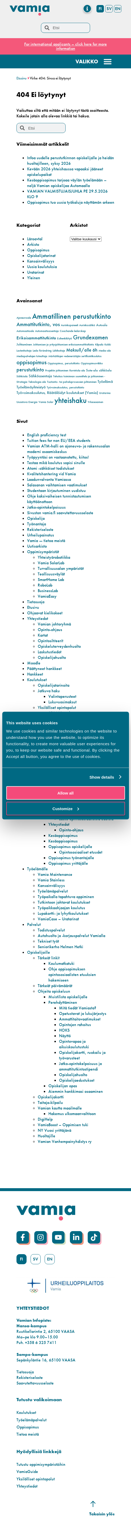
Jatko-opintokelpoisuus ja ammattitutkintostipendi (80, 1066)
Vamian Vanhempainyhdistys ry (65, 1141)
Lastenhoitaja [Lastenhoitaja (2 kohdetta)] (24, 350)
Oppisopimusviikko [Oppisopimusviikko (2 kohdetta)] (92, 363)
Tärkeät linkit (49, 958)
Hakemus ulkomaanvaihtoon (72, 1113)
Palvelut (34, 924)
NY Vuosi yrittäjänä (54, 1130)
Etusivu (21, 78)
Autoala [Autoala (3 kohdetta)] (101, 325)
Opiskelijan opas (62, 1086)
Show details (102, 777)
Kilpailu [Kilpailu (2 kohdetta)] (99, 344)
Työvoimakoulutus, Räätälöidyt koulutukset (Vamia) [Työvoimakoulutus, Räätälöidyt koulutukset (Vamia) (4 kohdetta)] (57, 392)
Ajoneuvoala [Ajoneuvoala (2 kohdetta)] (23, 317)
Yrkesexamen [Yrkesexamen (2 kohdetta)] (95, 402)
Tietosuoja (35, 602)
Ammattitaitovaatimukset (79, 1019)
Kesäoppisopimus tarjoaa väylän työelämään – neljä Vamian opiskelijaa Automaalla (67, 182)
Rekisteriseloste (40, 529)
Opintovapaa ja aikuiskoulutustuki (74, 1044)
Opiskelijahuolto (52, 657)
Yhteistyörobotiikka (54, 557)
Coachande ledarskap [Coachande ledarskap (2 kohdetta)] (73, 331)
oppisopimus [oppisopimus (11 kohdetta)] (31, 362)
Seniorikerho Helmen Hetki (60, 946)
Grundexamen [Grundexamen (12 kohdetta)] (90, 337)
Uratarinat (35, 272)
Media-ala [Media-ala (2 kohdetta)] (105, 350)
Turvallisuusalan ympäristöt (61, 568)
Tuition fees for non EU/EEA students (58, 440)
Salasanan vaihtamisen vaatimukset (57, 485)
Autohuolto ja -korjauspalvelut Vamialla (71, 935)
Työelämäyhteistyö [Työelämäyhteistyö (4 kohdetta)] (31, 387)
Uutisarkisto (37, 546)
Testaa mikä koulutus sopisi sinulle (56, 462)
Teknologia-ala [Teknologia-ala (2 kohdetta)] (37, 382)
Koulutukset (37, 679)
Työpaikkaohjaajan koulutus (61, 908)
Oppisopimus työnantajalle (71, 857)
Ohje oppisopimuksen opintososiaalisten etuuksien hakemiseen (72, 974)
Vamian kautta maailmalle (60, 1108)
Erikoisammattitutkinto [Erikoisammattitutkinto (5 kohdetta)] (36, 338)
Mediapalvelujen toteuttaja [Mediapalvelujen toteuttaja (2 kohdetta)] (31, 356)
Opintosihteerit (50, 641)
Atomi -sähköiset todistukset (50, 468)
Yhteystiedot (37, 618)
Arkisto (33, 244)
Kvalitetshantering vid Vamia (51, 474)
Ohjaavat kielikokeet (44, 613)
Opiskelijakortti (51, 1097)
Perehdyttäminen (62, 1002)
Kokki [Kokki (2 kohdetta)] (107, 344)
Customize (65, 808)
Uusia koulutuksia (42, 266)
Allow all (65, 793)
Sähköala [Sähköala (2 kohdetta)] (22, 376)
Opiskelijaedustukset (76, 1080)
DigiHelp (45, 1119)
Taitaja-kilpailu (50, 1102)
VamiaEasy (47, 596)
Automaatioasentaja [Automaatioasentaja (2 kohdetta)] (47, 331)
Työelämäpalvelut (53, 891)
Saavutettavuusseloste (35, 1383)
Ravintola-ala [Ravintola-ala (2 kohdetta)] (77, 370)
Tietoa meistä (27, 1434)
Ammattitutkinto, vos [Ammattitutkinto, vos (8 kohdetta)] (38, 324)
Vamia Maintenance (55, 874)
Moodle (33, 663)
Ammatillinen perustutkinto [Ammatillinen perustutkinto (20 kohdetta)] (71, 316)
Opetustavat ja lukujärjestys (82, 1013)
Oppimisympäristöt (43, 551)
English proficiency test (46, 435)
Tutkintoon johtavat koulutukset (64, 902)
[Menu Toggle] (87, 8)
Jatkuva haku (49, 691)
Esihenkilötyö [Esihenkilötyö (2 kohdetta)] (64, 338)
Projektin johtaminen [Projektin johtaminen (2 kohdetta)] (56, 370)
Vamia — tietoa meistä (46, 540)
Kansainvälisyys (40, 261)
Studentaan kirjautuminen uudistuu (56, 490)
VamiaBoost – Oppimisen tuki (63, 1125)
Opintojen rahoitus (75, 1024)
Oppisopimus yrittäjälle (68, 863)
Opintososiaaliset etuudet (80, 852)
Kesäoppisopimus (63, 835)
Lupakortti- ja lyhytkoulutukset (63, 913)
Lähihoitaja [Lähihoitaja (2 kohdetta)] (59, 350)
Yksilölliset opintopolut (57, 707)
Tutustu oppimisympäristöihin (40, 1464)
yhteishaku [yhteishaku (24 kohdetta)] (70, 400)
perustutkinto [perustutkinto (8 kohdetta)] (30, 369)
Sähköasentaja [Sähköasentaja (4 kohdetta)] (40, 376)
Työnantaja (36, 524)
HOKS (64, 1030)
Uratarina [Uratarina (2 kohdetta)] (105, 393)
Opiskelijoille (38, 952)
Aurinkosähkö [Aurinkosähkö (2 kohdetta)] (87, 325)
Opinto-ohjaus (50, 629)
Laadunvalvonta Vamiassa (49, 479)
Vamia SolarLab (51, 563)
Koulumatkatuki (61, 963)
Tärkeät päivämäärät (55, 985)
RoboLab (45, 585)
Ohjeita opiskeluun (54, 991)
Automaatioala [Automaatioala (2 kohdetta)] (25, 331)
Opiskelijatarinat (41, 255)
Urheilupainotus (40, 535)
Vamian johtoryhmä (54, 624)
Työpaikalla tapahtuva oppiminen (66, 896)
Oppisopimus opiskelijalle (70, 846)
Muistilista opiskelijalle (67, 997)
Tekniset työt (48, 941)
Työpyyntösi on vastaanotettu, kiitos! (58, 457)
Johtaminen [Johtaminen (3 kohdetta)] (24, 344)
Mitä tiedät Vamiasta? (77, 1008)
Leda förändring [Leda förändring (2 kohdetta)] (42, 350)
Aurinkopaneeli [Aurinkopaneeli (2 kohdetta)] (69, 325)
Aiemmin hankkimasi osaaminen (75, 1091)
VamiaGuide (27, 1471)
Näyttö (65, 1036)
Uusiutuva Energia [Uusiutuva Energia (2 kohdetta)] (26, 402)
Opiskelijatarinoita (53, 685)
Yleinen (33, 278)
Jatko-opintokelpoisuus (46, 507)
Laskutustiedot (49, 652)
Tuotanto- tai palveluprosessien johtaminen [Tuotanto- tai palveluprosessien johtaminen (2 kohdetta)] (71, 382)
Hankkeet (35, 674)
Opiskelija (36, 518)
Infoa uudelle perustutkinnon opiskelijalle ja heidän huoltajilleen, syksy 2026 (70, 160)
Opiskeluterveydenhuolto (59, 646)
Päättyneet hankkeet (44, 668)
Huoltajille (46, 1136)
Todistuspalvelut (51, 930)
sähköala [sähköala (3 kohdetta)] (105, 370)
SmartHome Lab (51, 579)
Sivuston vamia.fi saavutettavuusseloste (60, 513)
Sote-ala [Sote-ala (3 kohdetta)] (92, 370)
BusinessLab (48, 590)
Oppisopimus (38, 250)
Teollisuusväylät (51, 574)
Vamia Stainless (51, 880)
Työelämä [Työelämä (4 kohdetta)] (105, 381)
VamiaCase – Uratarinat (58, 919)
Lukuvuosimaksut (62, 702)
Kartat (43, 635)
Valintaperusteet (62, 696)
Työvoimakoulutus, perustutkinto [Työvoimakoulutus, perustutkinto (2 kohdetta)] (65, 387)
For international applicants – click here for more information (65, 46)
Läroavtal (35, 239)
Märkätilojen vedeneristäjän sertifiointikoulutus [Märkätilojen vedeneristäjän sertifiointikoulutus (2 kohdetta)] (75, 356)
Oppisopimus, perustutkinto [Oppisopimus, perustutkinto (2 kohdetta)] (64, 363)
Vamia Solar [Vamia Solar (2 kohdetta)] (46, 402)
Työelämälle (37, 869)
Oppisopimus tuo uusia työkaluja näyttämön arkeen (70, 202)
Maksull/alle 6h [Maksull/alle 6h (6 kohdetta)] (82, 350)
